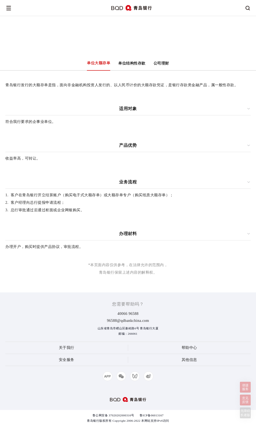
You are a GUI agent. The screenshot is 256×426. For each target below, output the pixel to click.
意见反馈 (245, 400)
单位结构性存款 (132, 63)
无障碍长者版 (245, 413)
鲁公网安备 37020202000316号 (113, 415)
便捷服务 (245, 387)
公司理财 (161, 63)
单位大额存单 (98, 63)
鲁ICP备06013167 (152, 415)
